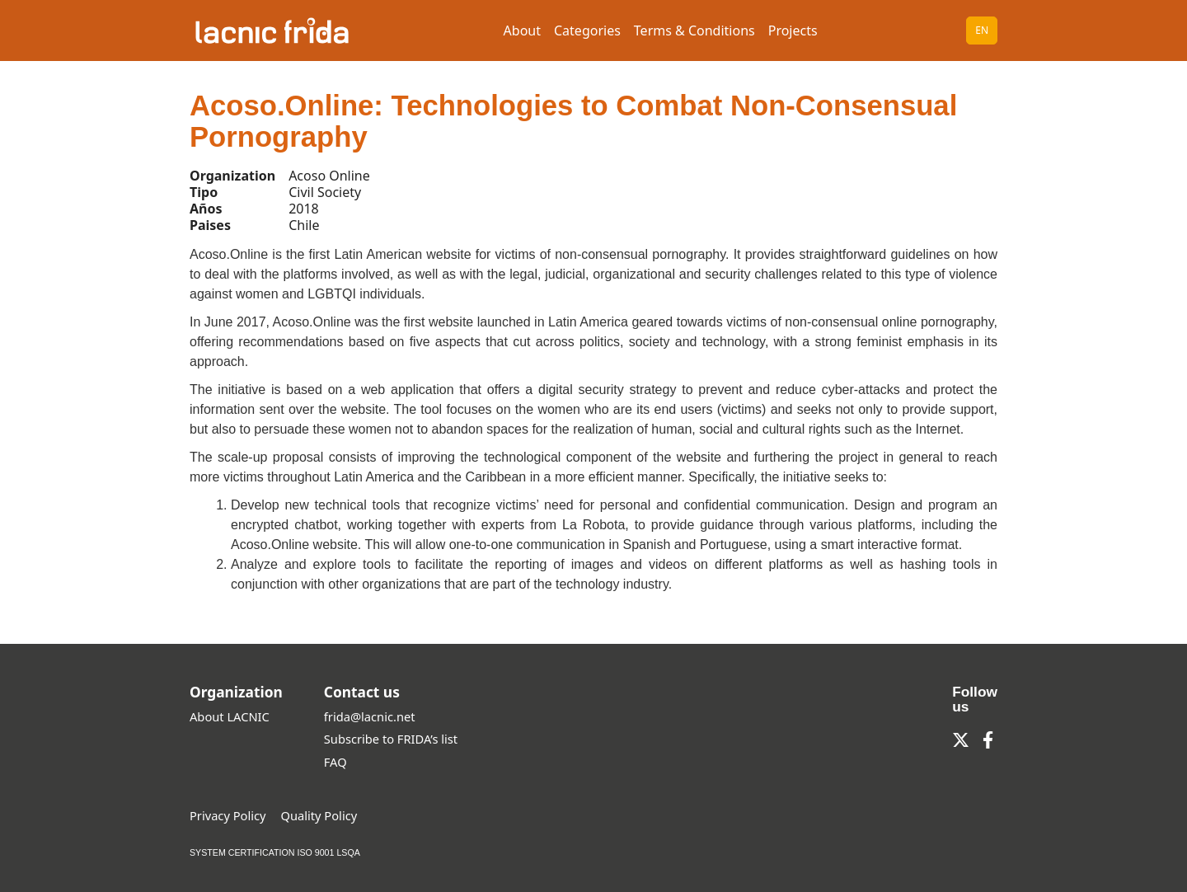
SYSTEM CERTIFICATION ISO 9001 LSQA (275, 852)
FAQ (335, 762)
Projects (793, 30)
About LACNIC (230, 716)
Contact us (362, 692)
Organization (236, 692)
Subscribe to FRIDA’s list (390, 738)
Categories (587, 30)
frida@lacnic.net (369, 716)
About (522, 30)
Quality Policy (319, 815)
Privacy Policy (228, 815)
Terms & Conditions (694, 30)
